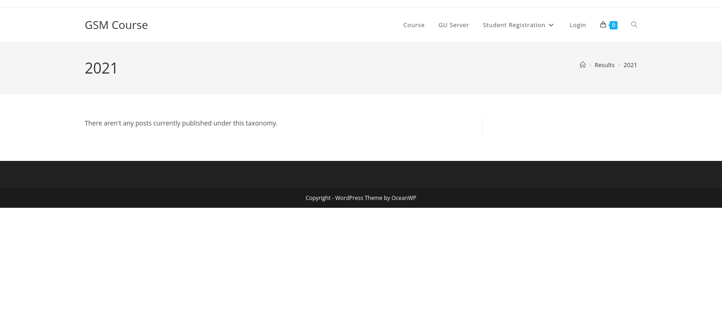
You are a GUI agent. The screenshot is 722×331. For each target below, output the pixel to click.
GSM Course (116, 24)
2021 (630, 65)
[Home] (583, 65)
